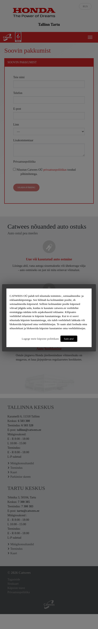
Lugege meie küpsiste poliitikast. (40, 338)
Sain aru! (69, 338)
